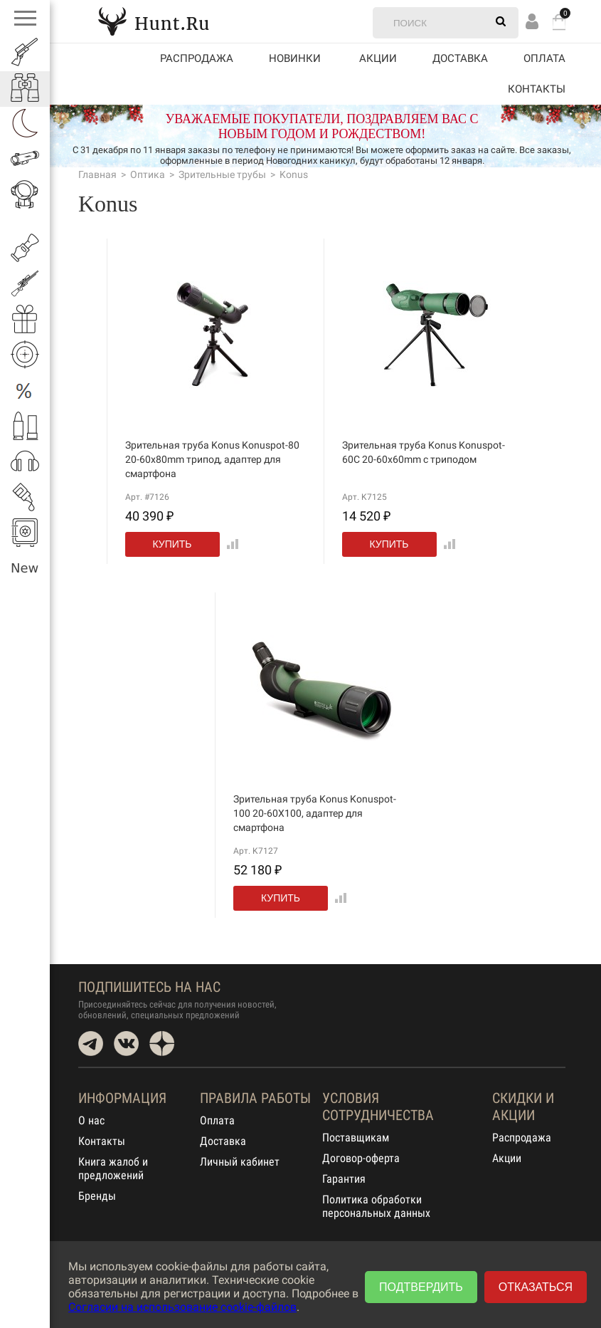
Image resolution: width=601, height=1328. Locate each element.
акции (378, 58)
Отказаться (536, 1287)
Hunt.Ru (153, 21)
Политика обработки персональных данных (376, 1206)
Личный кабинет (240, 1161)
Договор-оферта (361, 1158)
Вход (532, 21)
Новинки (295, 58)
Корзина (559, 22)
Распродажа (196, 58)
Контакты (536, 89)
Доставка (460, 58)
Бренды (97, 1196)
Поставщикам (355, 1137)
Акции (506, 1158)
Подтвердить (421, 1287)
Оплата (544, 58)
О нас (91, 1120)
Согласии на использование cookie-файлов (182, 1307)
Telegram (90, 1043)
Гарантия (344, 1179)
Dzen (161, 1043)
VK (126, 1043)
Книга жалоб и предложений (113, 1168)
